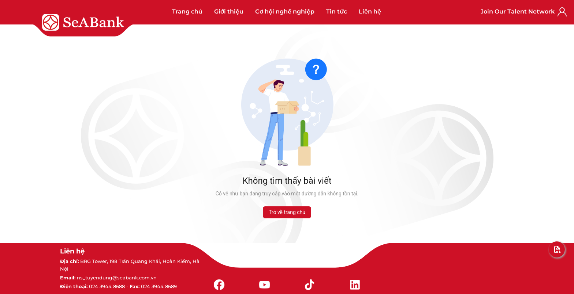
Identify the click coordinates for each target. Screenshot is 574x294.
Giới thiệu (228, 11)
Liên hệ (370, 11)
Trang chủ (187, 11)
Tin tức (336, 11)
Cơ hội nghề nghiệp (284, 11)
